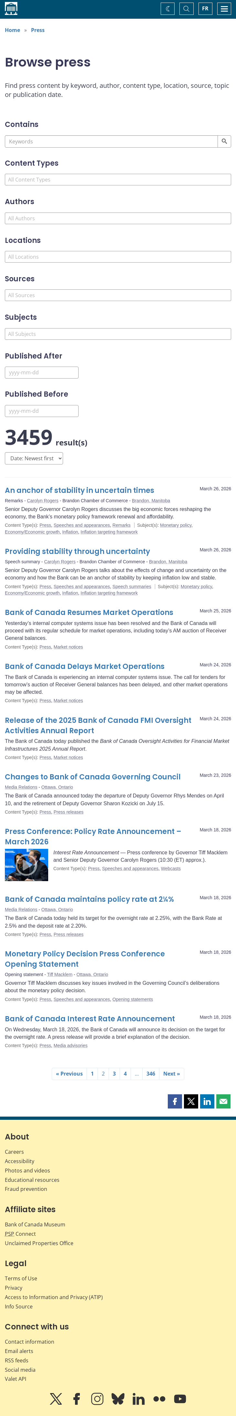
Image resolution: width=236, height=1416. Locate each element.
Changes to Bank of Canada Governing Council (93, 777)
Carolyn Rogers (42, 500)
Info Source (19, 1306)
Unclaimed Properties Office (39, 1243)
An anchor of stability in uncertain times (79, 490)
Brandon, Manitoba (151, 500)
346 (150, 1073)
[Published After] (42, 373)
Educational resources (32, 1179)
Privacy (13, 1287)
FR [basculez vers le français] (205, 8)
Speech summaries (132, 586)
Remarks (122, 525)
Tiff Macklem (60, 974)
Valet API (15, 1378)
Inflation (70, 532)
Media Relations (21, 787)
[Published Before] (42, 411)
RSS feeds (16, 1360)
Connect (20, 1233)
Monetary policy (175, 525)
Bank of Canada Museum (35, 1224)
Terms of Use (21, 1278)
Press (38, 30)
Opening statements (133, 999)
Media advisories (71, 1045)
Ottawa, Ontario (57, 787)
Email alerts (19, 1351)
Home (12, 30)
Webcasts (171, 868)
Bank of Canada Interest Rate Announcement (90, 1019)
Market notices (68, 647)
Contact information (29, 1341)
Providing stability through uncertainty (77, 552)
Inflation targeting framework (109, 532)
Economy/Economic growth (32, 532)
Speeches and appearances (82, 525)
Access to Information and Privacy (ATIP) (54, 1297)
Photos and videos (27, 1170)
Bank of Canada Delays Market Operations (85, 666)
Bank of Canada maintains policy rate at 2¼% (89, 899)
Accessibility (19, 1161)
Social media (20, 1369)
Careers (14, 1151)
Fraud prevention (26, 1188)
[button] (175, 1101)
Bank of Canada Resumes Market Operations (89, 613)
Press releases (69, 812)
